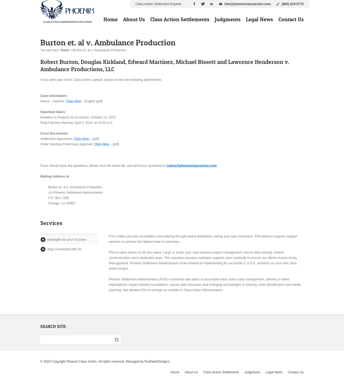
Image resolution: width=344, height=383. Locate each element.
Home (110, 19)
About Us (134, 19)
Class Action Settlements (179, 19)
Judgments (228, 19)
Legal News (259, 19)
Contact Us (291, 19)
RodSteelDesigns (157, 361)
